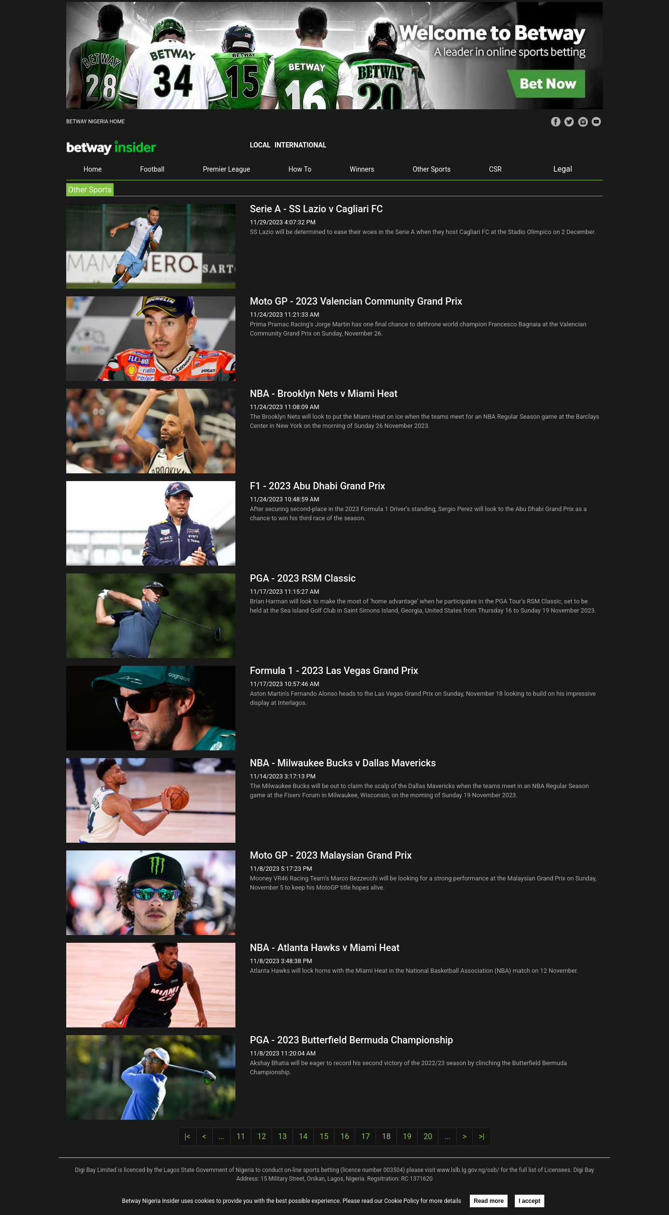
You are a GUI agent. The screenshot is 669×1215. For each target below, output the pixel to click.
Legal (562, 169)
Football (152, 169)
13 (282, 1136)
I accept (529, 1201)
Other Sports (432, 169)
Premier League (226, 169)
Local (260, 145)
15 (324, 1136)
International (300, 145)
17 (365, 1136)
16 (344, 1136)
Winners (362, 169)
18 (386, 1136)
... (221, 1136)
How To (300, 169)
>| (481, 1136)
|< (187, 1136)
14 (303, 1136)
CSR (495, 169)
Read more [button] (489, 1201)
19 (407, 1136)
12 (261, 1136)
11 (240, 1136)
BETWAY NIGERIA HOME (95, 121)
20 (427, 1136)
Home (93, 169)
